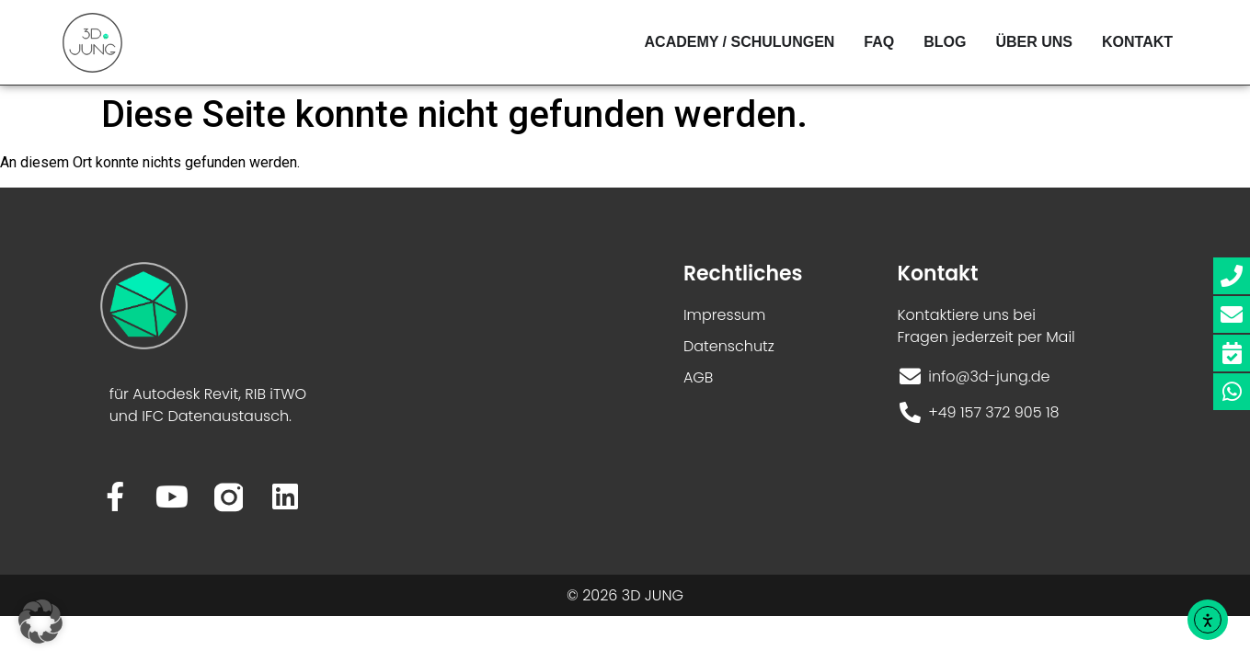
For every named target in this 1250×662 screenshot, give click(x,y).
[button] (40, 621)
